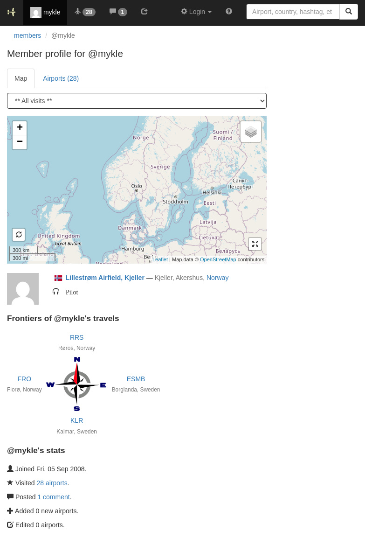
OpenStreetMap (218, 259)
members (27, 35)
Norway (217, 277)
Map (20, 78)
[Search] (348, 12)
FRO (25, 379)
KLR (76, 420)
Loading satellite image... (135, 189)
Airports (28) (61, 78)
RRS (77, 337)
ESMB (136, 379)
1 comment (53, 497)
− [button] (20, 142)
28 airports (52, 483)
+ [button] (20, 128)
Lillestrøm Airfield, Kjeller (105, 277)
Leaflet (160, 259)
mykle (45, 12)
